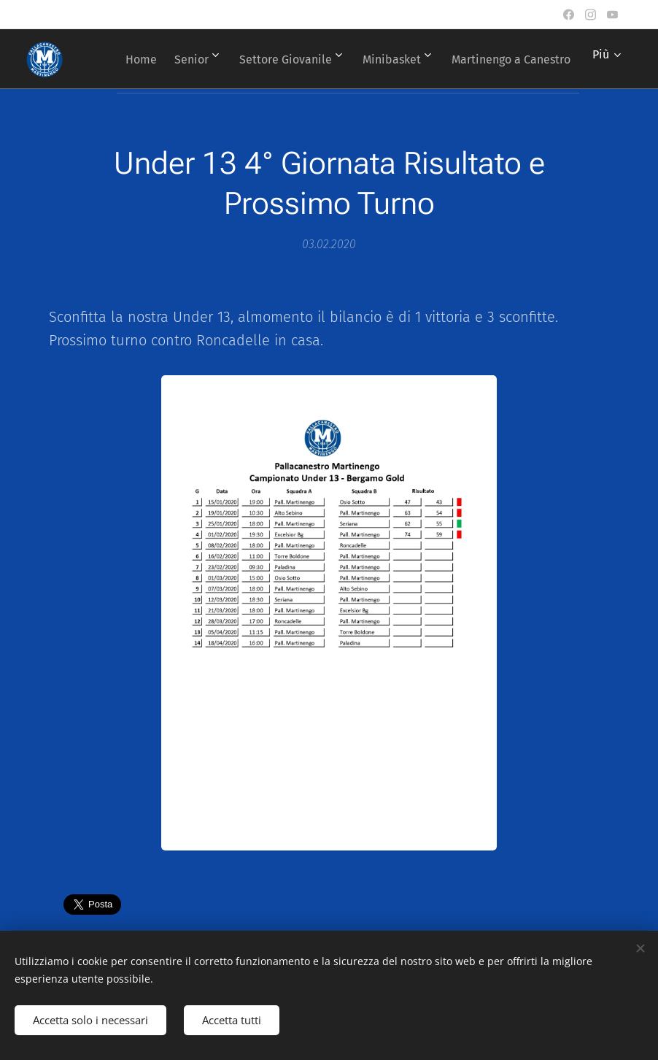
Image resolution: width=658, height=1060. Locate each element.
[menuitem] (256, 59)
